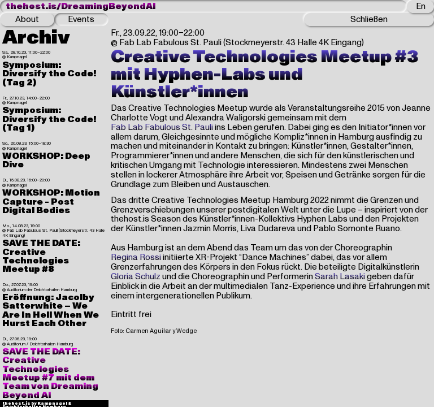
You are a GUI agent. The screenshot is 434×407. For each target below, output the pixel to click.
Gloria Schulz (135, 277)
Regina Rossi (136, 257)
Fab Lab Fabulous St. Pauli (162, 127)
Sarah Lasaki (340, 277)
